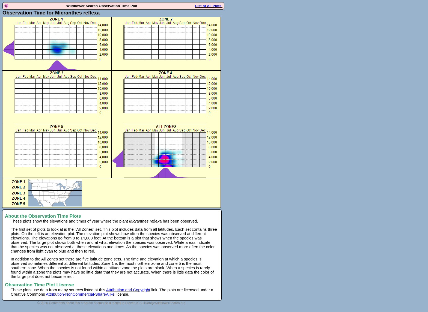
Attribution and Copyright (128, 290)
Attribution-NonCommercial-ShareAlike (80, 294)
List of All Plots (208, 6)
